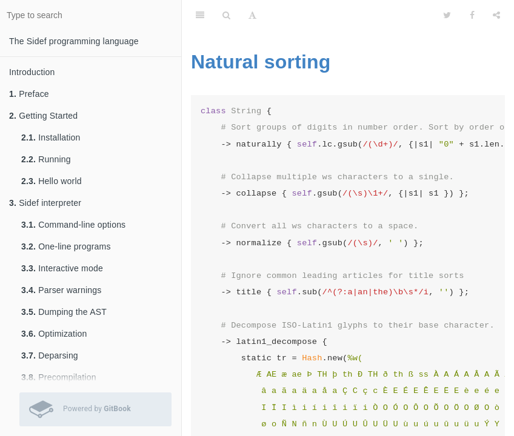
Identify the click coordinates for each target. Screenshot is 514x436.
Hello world (51, 181)
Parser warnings (61, 290)
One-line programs (66, 246)
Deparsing (49, 355)
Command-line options (73, 225)
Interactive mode (62, 268)
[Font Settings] (252, 15)
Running (46, 159)
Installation (51, 137)
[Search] (226, 15)
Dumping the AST (64, 312)
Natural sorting (261, 62)
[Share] (496, 15)
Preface (29, 94)
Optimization (54, 334)
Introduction (32, 72)
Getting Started (43, 116)
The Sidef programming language (74, 41)
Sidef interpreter (45, 203)
